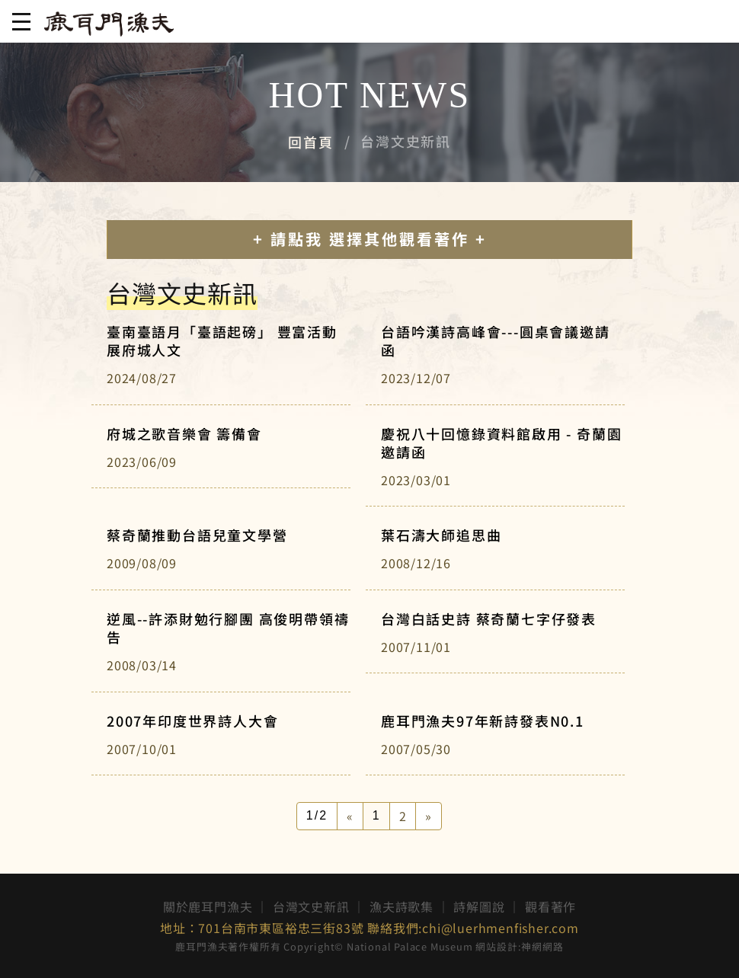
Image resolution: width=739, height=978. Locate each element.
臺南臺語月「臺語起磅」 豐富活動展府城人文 (222, 340)
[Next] (428, 816)
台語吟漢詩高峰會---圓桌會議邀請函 (495, 340)
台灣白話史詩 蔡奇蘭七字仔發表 (489, 618)
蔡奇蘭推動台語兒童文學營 (197, 535)
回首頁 (310, 142)
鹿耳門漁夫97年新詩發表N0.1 (482, 720)
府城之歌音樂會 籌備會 (184, 433)
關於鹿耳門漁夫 (208, 906)
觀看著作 (550, 906)
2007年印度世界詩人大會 (192, 720)
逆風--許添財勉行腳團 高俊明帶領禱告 (228, 628)
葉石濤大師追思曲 (441, 535)
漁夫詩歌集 (401, 906)
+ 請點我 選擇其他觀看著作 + (370, 239)
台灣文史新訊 (311, 906)
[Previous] (350, 816)
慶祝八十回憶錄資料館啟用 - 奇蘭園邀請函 (501, 442)
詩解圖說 (478, 906)
